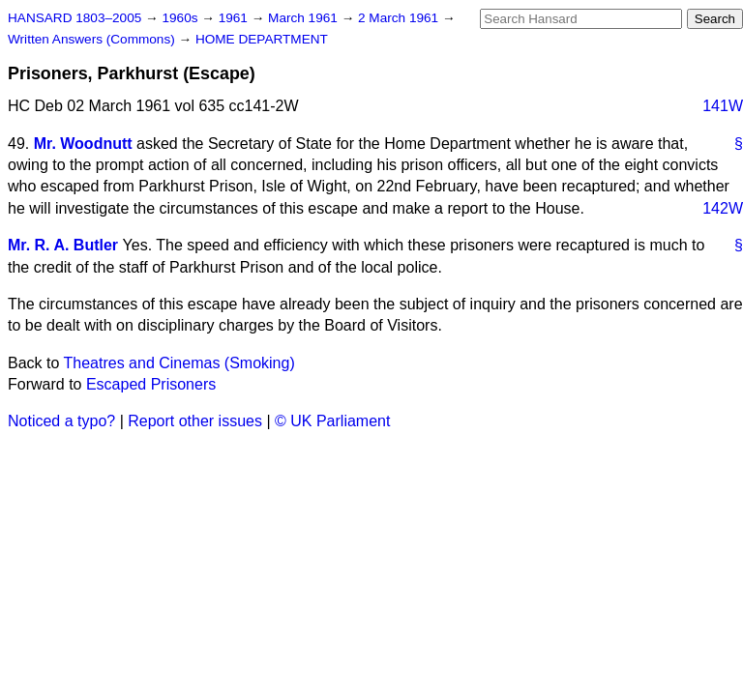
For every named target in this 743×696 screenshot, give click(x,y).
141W (722, 106)
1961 (235, 18)
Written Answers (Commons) (93, 39)
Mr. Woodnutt (83, 143)
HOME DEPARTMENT (261, 39)
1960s (181, 18)
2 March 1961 (400, 18)
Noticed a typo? (61, 421)
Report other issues (195, 421)
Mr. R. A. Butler (63, 245)
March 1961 (305, 18)
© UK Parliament (332, 421)
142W (722, 208)
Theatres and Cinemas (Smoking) (179, 363)
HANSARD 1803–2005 (74, 18)
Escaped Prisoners (151, 384)
